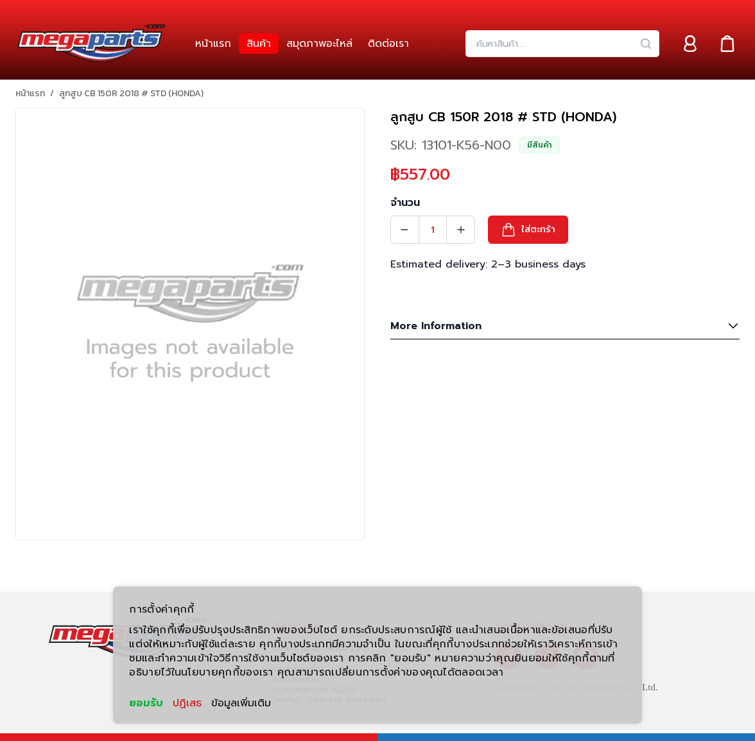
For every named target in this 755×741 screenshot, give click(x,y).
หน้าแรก (30, 93)
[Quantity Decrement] (404, 230)
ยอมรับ (146, 703)
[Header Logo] (91, 43)
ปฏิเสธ (187, 703)
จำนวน (405, 202)
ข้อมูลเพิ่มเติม (241, 703)
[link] (213, 43)
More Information (565, 326)
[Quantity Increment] (461, 230)
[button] (528, 230)
